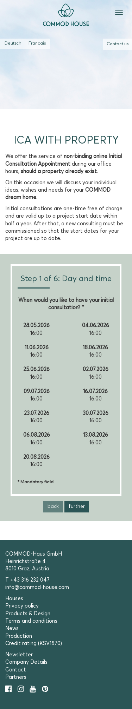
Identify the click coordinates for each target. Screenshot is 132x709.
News (12, 628)
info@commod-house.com (37, 587)
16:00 (36, 333)
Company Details (26, 662)
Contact (15, 669)
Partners (15, 677)
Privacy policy (22, 606)
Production (18, 636)
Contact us (117, 44)
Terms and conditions (31, 621)
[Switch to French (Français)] (37, 44)
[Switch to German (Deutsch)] (13, 44)
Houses (14, 598)
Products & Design (27, 613)
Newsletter (19, 654)
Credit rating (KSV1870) (33, 643)
